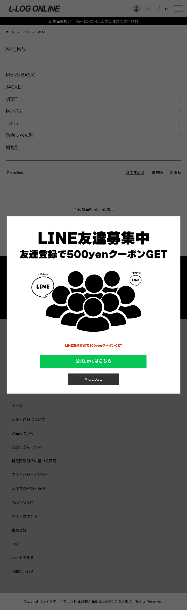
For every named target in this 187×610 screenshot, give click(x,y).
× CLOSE (93, 379)
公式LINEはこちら (94, 361)
